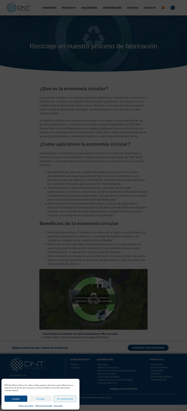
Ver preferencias (65, 398)
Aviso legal (58, 405)
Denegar (40, 398)
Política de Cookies (26, 405)
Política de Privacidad (43, 405)
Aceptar (16, 398)
